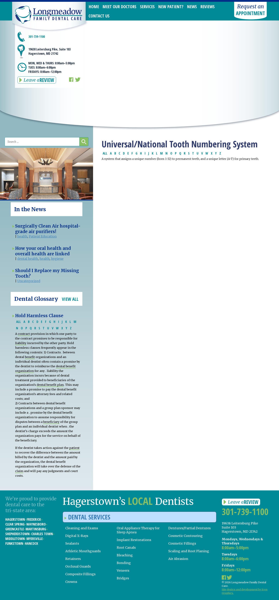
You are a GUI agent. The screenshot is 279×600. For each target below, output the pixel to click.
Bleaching (125, 555)
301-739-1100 (36, 36)
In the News (30, 209)
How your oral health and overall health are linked (43, 251)
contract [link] (24, 334)
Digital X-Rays (76, 536)
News (192, 6)
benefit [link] (30, 357)
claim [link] (19, 471)
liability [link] (20, 343)
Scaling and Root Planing (188, 551)
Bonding (124, 563)
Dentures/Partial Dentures (189, 528)
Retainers (73, 559)
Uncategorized (28, 281)
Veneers (123, 570)
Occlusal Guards (78, 566)
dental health (27, 259)
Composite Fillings (80, 574)
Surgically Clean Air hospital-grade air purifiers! (47, 228)
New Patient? (170, 6)
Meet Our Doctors (119, 6)
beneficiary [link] (51, 422)
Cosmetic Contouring (185, 536)
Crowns (71, 582)
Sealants (72, 543)
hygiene (57, 259)
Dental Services (87, 517)
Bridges (123, 578)
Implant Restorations (134, 540)
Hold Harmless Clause (39, 315)
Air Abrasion (178, 559)
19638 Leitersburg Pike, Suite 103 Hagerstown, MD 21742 (49, 51)
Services (147, 6)
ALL (105, 153)
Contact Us (99, 16)
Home (94, 6)
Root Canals (126, 547)
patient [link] (74, 448)
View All (70, 299)
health (22, 236)
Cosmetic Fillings (182, 543)
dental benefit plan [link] (50, 385)
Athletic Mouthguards (83, 551)
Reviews (207, 6)
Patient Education (43, 236)
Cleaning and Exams (81, 528)
